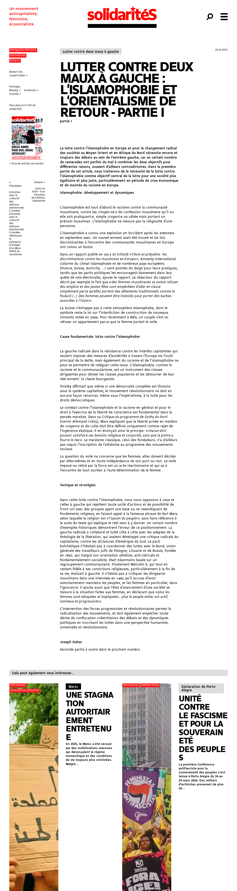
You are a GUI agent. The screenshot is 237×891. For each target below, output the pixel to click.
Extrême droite (150, 685)
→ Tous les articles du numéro (26, 164)
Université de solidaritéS (24, 690)
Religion (15, 60)
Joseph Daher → (18, 75)
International (17, 55)
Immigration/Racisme (23, 50)
